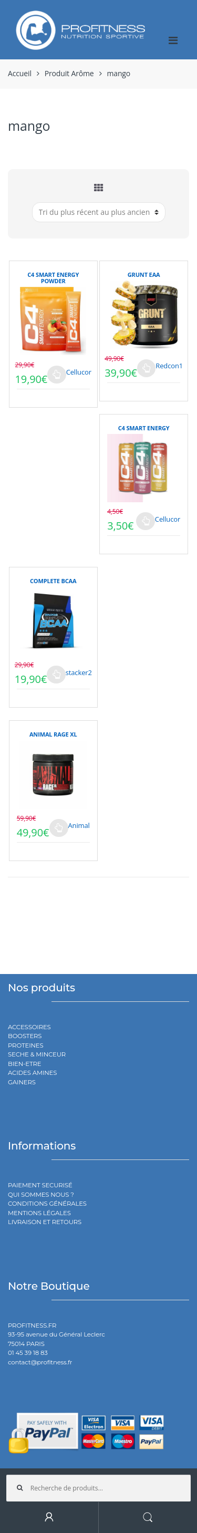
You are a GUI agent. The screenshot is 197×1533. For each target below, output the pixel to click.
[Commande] (98, 212)
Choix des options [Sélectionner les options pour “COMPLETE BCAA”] (56, 674)
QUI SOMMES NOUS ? (41, 1194)
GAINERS (22, 1082)
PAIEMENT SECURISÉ (40, 1185)
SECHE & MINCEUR (37, 1054)
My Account (49, 1517)
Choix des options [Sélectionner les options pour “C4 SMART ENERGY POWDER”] (56, 375)
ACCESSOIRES (29, 1027)
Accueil (20, 73)
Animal (79, 825)
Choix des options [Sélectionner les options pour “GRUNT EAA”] (146, 368)
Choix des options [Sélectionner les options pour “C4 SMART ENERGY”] (145, 521)
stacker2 (79, 672)
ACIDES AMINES (32, 1072)
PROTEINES (26, 1045)
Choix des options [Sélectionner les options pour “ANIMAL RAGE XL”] (58, 828)
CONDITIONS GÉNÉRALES (47, 1203)
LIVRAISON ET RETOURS (44, 1222)
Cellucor (78, 372)
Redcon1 (169, 365)
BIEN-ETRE (25, 1064)
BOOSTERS (25, 1036)
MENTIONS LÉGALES (39, 1213)
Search (148, 1517)
